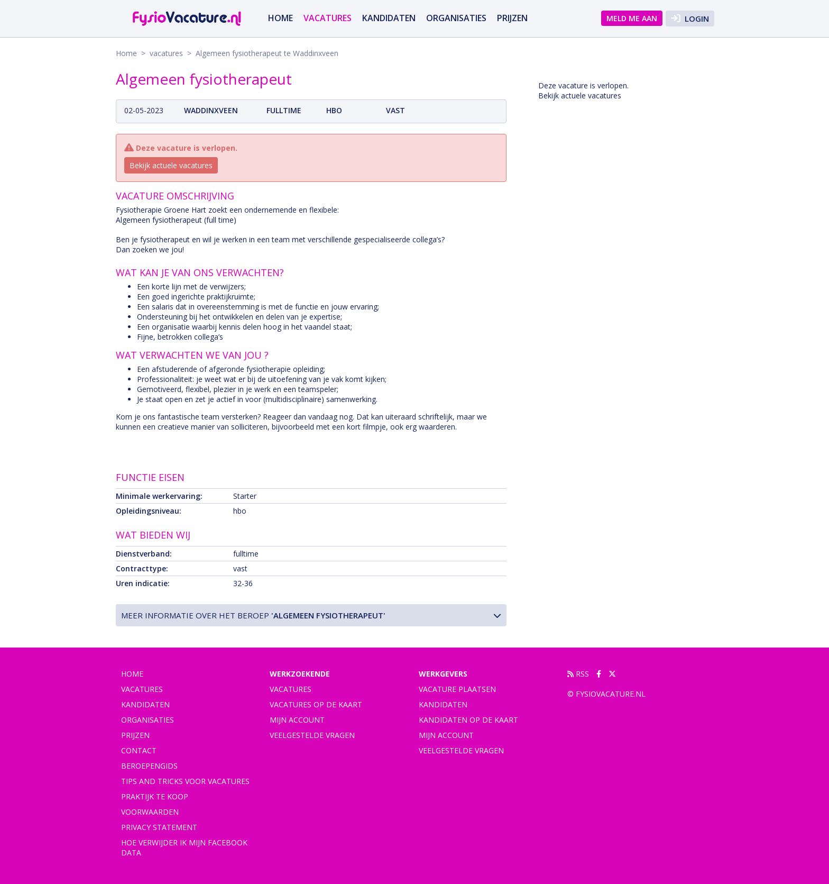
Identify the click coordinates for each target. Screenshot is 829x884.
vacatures (327, 18)
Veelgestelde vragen (312, 735)
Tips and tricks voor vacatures (185, 781)
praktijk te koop (154, 796)
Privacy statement (159, 827)
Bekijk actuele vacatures (171, 165)
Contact (138, 750)
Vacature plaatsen (457, 689)
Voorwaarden (150, 812)
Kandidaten (389, 18)
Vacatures (290, 689)
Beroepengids (149, 766)
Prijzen (512, 18)
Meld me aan (631, 18)
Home (280, 18)
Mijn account (297, 720)
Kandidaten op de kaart (468, 720)
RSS (578, 674)
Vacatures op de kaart (316, 704)
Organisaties (456, 18)
